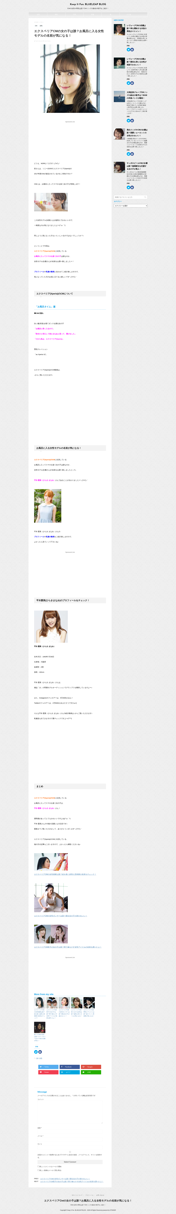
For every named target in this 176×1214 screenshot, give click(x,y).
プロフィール (89, 1195)
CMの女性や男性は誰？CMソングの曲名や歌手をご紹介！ (88, 1205)
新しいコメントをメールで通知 (50, 1166)
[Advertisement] (70, 139)
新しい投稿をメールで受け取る (50, 1170)
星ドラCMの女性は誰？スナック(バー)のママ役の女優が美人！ (39, 1037)
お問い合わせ (100, 1195)
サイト (39, 1144)
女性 (38, 14)
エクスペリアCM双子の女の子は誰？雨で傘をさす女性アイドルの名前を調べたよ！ (68, 947)
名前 (39, 1128)
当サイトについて (77, 1195)
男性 (56, 14)
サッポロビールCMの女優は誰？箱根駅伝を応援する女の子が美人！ (137, 166)
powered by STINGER (109, 1210)
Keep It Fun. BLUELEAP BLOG (88, 4)
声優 (92, 14)
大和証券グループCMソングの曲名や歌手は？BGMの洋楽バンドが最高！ (137, 95)
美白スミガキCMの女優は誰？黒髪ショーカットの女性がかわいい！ (137, 133)
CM (37, 1058)
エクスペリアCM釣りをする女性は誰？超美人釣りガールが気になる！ (76, 1013)
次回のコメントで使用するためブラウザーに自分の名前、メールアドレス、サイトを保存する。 (69, 1156)
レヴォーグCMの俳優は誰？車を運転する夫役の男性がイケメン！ (136, 28)
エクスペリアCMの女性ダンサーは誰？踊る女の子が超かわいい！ (60, 916)
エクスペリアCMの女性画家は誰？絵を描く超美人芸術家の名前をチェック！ (65, 874)
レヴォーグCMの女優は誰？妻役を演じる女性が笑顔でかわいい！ (136, 62)
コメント (40, 1099)
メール (40, 1136)
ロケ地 (128, 14)
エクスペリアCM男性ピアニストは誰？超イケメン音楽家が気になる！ (89, 1013)
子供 (74, 14)
